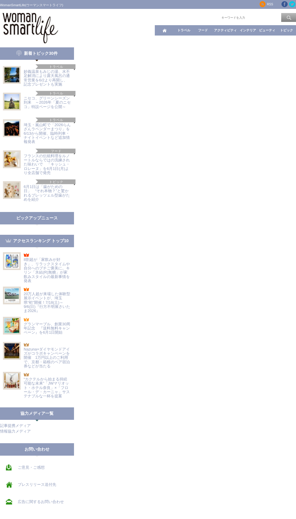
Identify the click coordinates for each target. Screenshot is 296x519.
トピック (286, 30)
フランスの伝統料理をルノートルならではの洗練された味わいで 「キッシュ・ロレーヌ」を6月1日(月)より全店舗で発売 (47, 164)
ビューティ (267, 30)
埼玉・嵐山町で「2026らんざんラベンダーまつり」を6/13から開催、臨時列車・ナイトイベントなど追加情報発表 (47, 133)
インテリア (248, 30)
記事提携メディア (15, 425)
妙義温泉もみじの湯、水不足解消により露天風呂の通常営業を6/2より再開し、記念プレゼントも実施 (47, 77)
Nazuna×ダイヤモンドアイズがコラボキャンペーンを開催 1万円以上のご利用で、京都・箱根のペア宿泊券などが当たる (47, 357)
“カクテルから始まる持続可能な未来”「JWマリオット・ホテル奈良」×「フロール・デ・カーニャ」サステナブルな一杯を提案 (47, 387)
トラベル (183, 30)
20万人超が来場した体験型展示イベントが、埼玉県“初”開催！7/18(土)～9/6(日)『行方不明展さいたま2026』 (47, 302)
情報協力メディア (15, 431)
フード (203, 30)
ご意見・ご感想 (31, 467)
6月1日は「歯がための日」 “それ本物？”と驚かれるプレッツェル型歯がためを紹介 (47, 193)
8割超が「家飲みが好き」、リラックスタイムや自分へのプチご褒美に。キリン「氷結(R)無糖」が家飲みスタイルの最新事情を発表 (47, 270)
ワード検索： (210, 17)
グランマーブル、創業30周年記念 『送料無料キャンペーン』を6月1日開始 (47, 328)
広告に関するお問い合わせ (41, 501)
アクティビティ (225, 30)
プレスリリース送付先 (37, 484)
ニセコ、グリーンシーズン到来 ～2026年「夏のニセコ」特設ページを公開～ (47, 102)
